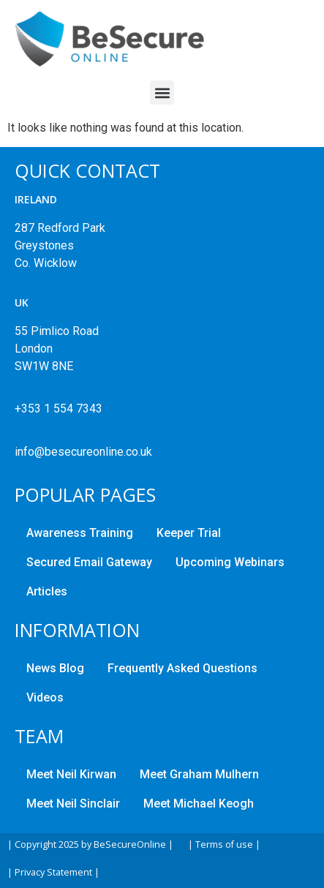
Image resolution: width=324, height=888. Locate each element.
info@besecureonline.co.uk (83, 452)
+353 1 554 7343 (58, 408)
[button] (162, 92)
